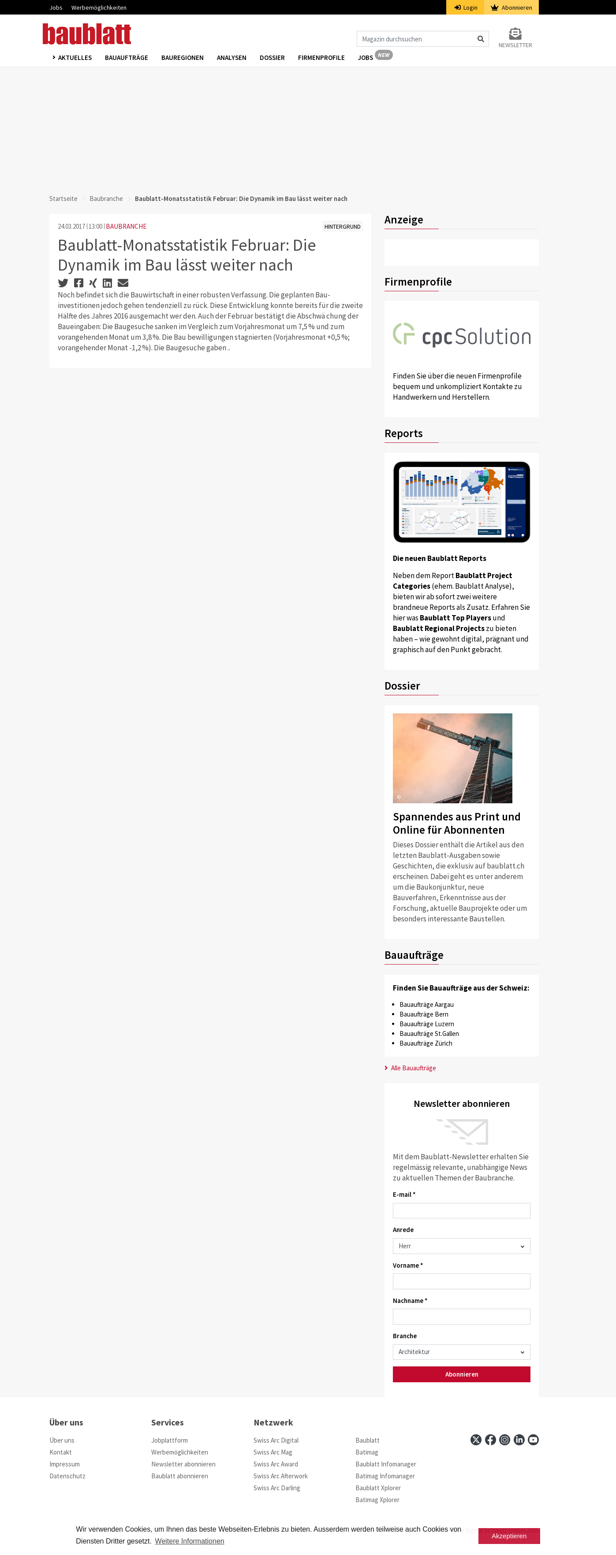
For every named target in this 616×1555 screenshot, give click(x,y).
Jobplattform (169, 1440)
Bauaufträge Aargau (426, 1004)
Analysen (231, 58)
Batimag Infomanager (385, 1476)
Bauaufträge (126, 58)
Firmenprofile (321, 58)
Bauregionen (182, 58)
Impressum (64, 1464)
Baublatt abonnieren (179, 1476)
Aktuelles (75, 58)
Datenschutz (67, 1476)
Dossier (272, 58)
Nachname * (410, 1300)
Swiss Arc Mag (273, 1452)
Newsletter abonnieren (183, 1464)
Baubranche (106, 198)
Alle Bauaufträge (410, 1068)
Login (466, 7)
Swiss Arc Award (276, 1464)
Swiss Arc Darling (277, 1488)
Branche (405, 1336)
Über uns (62, 1440)
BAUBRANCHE (126, 226)
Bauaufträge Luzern (426, 1024)
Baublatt (367, 1440)
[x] (476, 1439)
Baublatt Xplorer (378, 1488)
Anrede (403, 1229)
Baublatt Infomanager (385, 1464)
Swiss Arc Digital (276, 1440)
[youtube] (533, 1439)
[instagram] (504, 1439)
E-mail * (404, 1194)
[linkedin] (519, 1439)
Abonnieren (511, 7)
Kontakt (60, 1452)
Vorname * (408, 1265)
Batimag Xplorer (377, 1500)
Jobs (56, 7)
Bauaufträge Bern (423, 1014)
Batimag (366, 1452)
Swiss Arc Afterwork (281, 1476)
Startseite (63, 198)
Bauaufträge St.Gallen (429, 1033)
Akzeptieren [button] (509, 1536)
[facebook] (490, 1439)
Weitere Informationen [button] (189, 1541)
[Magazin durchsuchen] (423, 39)
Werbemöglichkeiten (99, 7)
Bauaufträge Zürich (425, 1043)
